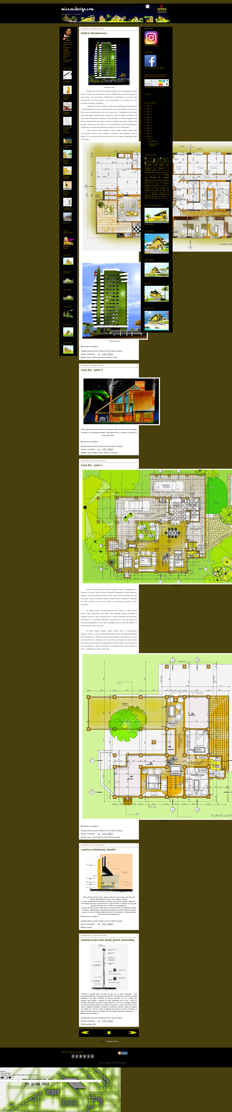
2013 (148, 106)
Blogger (130, 1063)
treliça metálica (161, 198)
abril (149, 139)
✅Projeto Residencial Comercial (155, 163)
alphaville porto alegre (154, 165)
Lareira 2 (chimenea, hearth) (66, 97)
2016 (148, 112)
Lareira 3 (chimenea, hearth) (98, 849)
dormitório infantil (159, 182)
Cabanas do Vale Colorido (153, 145)
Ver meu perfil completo (67, 60)
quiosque (153, 192)
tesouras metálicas (161, 196)
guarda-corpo (91, 1024)
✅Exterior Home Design (160, 161)
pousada (147, 192)
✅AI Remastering (150, 158)
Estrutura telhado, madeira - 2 (66, 162)
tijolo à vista (149, 198)
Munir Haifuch (68, 39)
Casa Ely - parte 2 (91, 370)
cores (150, 175)
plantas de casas (111, 357)
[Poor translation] (8, 1078)
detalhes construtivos (111, 453)
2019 (148, 120)
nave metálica (160, 189)
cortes (94, 837)
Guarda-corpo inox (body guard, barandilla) (107, 939)
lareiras (89, 927)
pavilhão (147, 190)
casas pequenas (161, 173)
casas (89, 453)
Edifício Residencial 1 (94, 33)
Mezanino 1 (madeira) (66, 113)
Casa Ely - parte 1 (91, 465)
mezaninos (148, 189)
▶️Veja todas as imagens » (90, 346)
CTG (160, 175)
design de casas (97, 453)
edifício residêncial (98, 357)
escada (156, 183)
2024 (148, 134)
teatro (146, 194)
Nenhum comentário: (88, 354)
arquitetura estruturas (151, 170)
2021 (148, 125)
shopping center (163, 192)
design (89, 357)
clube (146, 175)
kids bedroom (156, 187)
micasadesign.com (77, 9)
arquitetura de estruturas (154, 168)
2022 (148, 128)
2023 (148, 131)
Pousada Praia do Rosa (67, 146)
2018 (148, 117)
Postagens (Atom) (112, 1041)
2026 (148, 136)
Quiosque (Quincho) (66, 177)
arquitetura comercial (161, 167)
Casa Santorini (152, 141)
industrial (147, 187)
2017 (148, 114)
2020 (148, 123)
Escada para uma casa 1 (67, 82)
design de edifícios (155, 180)
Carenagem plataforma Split (68, 209)
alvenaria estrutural (149, 167)
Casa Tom (66, 223)
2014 (148, 109)
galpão (155, 185)
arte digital (164, 170)
